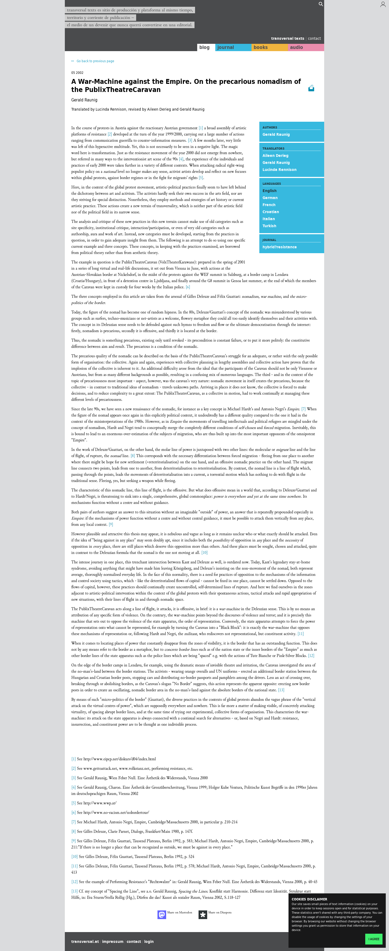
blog (204, 47)
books (261, 47)
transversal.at (85, 942)
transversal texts (288, 38)
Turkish (269, 226)
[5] (201, 178)
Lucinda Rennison (280, 170)
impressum (112, 942)
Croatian (271, 212)
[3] (190, 140)
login (149, 942)
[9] (111, 524)
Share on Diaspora (215, 914)
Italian (269, 219)
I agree (373, 939)
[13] (281, 690)
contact (314, 38)
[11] (300, 634)
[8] (132, 456)
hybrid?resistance (280, 247)
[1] (201, 128)
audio (296, 47)
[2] (110, 134)
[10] (204, 553)
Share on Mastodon (174, 914)
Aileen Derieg (276, 156)
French (269, 205)
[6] (188, 287)
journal (225, 47)
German (270, 198)
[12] (311, 656)
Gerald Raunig (276, 134)
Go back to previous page (95, 61)
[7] (303, 409)
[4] (181, 159)
